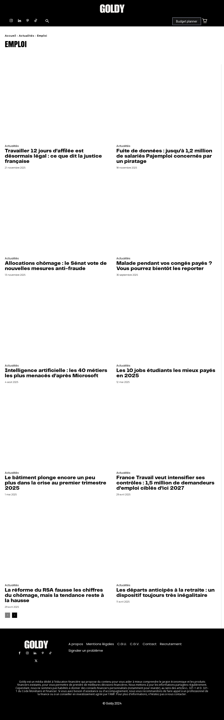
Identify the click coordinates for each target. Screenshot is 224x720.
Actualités (26, 35)
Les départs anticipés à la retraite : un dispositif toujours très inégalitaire (165, 593)
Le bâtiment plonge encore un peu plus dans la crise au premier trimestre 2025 (55, 483)
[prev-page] (7, 615)
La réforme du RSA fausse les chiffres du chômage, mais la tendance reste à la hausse (54, 595)
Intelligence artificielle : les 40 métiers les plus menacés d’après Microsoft (56, 373)
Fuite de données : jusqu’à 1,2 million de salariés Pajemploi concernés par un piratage (164, 156)
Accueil (10, 35)
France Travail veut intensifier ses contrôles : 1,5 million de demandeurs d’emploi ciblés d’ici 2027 (165, 483)
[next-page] (14, 615)
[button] (47, 21)
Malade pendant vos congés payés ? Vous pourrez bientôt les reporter (164, 266)
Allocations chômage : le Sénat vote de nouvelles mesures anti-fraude (56, 266)
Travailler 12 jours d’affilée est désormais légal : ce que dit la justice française (53, 156)
